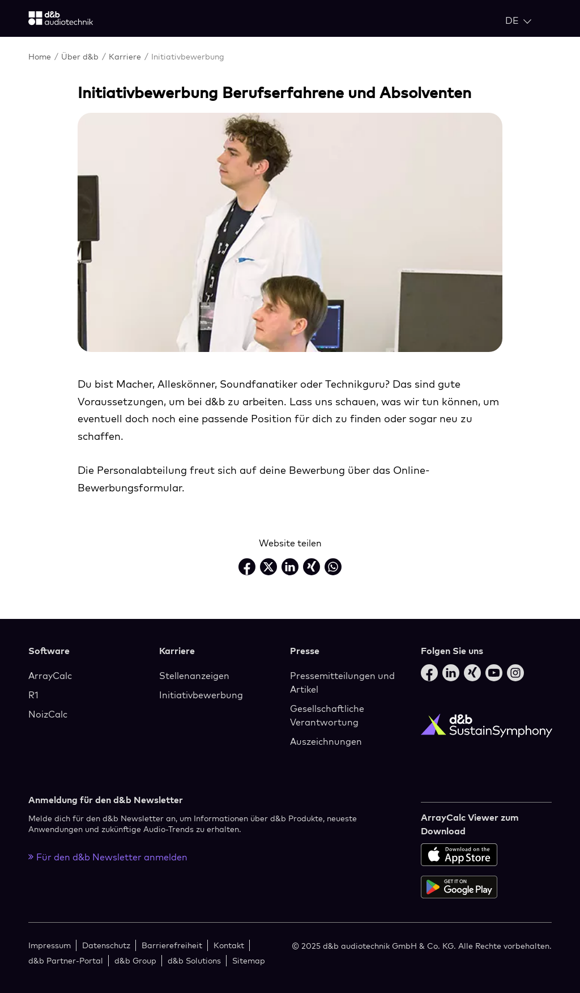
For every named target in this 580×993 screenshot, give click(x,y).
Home (40, 56)
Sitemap (248, 960)
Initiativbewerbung (201, 695)
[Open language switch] (518, 20)
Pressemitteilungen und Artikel (342, 682)
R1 (33, 695)
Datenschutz (106, 945)
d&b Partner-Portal (65, 960)
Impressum (49, 945)
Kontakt (229, 945)
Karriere (126, 56)
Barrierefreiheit (172, 945)
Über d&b (81, 56)
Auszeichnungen (326, 741)
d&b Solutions (194, 960)
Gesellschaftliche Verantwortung (327, 715)
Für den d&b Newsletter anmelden (107, 857)
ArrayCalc (50, 675)
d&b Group (135, 960)
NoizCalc (47, 714)
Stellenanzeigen (194, 675)
